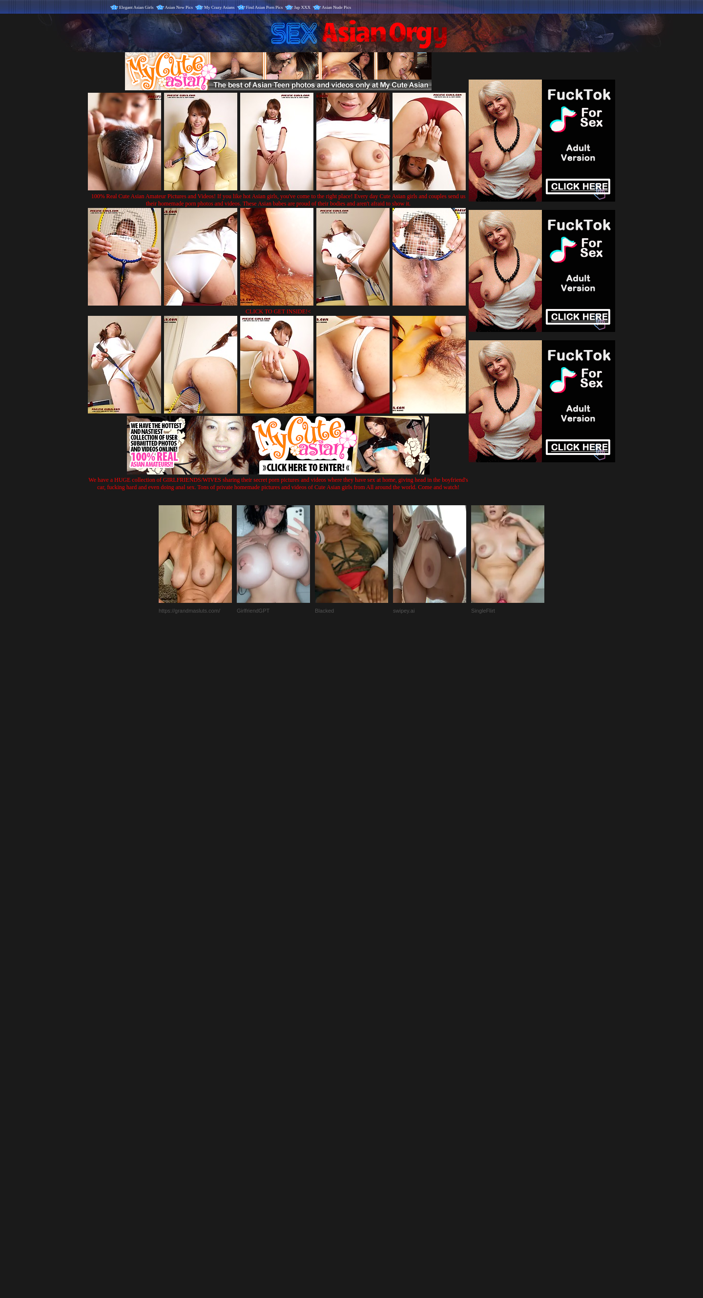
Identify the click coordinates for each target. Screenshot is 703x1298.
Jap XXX (302, 7)
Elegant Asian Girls (136, 7)
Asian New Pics (179, 7)
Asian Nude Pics (336, 7)
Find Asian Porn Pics (264, 7)
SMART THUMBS (369, 1094)
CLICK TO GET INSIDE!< (278, 311)
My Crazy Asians (219, 7)
